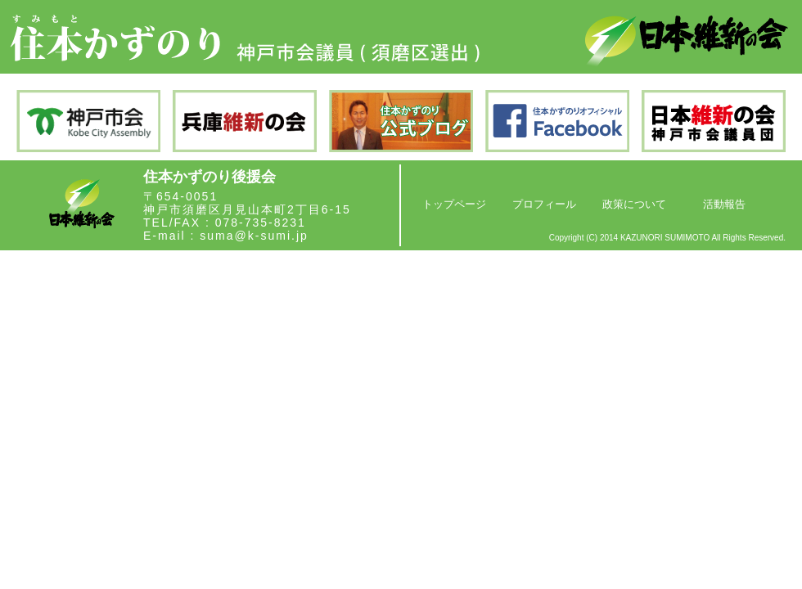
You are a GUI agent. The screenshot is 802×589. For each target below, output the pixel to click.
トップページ (454, 204)
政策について (634, 204)
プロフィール (544, 204)
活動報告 (724, 204)
